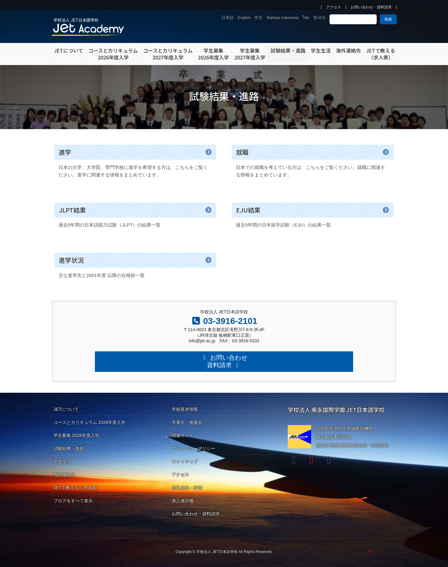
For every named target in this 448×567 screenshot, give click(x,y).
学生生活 (62, 461)
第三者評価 (183, 500)
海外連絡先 (64, 474)
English (244, 17)
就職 (242, 152)
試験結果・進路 (69, 448)
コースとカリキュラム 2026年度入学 (89, 422)
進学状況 (71, 260)
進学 (65, 152)
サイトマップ (185, 461)
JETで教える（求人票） (77, 487)
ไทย (305, 17)
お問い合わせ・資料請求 (371, 7)
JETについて (66, 409)
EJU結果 (248, 209)
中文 (258, 17)
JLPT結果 (72, 209)
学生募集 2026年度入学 (76, 435)
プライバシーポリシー (193, 448)
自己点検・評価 (187, 487)
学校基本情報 (185, 409)
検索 (388, 19)
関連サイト (183, 435)
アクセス (333, 7)
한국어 (319, 17)
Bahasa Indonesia (282, 17)
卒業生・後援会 (187, 422)
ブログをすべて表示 (73, 500)
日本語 (228, 17)
